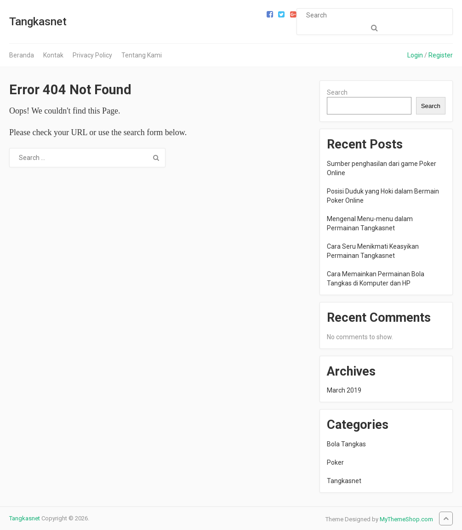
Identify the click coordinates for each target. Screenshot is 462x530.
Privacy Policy (92, 55)
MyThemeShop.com (406, 519)
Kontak (53, 55)
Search (337, 92)
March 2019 (344, 390)
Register (440, 55)
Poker (335, 462)
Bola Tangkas (346, 444)
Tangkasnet (38, 21)
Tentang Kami (141, 55)
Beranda (21, 55)
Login (415, 55)
